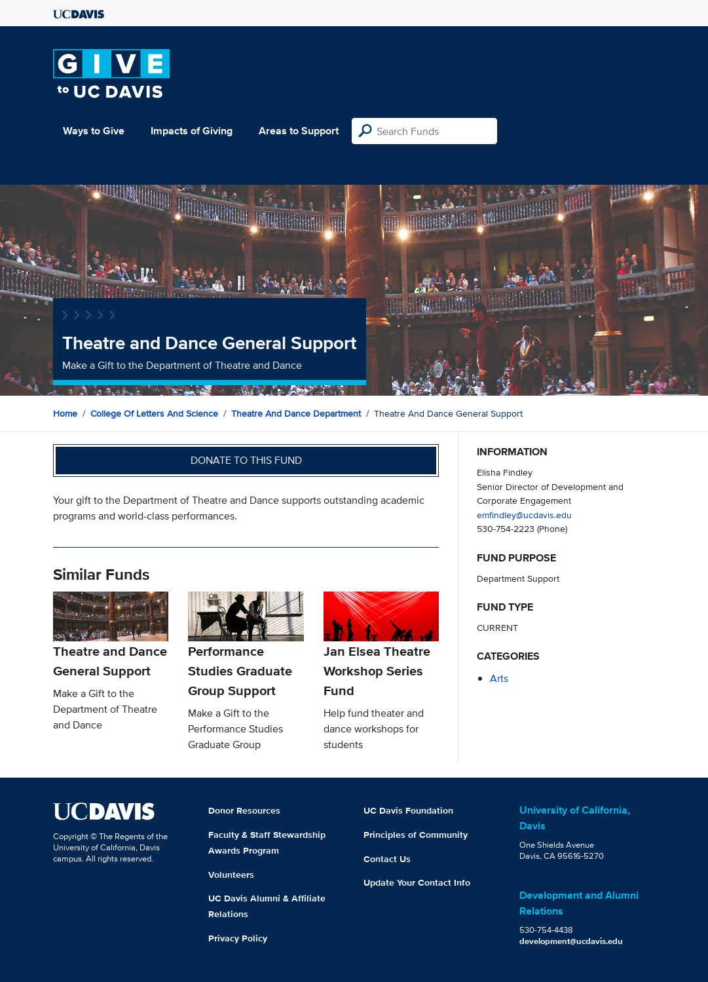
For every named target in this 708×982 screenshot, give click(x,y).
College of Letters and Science (154, 413)
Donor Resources (244, 810)
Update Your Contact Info (416, 882)
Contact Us (387, 858)
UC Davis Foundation (408, 810)
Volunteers (231, 874)
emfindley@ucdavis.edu (524, 514)
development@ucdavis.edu (571, 941)
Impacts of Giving (192, 130)
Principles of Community (415, 834)
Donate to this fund (246, 460)
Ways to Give (93, 130)
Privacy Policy (237, 938)
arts (499, 678)
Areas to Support (299, 130)
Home (65, 413)
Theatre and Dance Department (296, 413)
